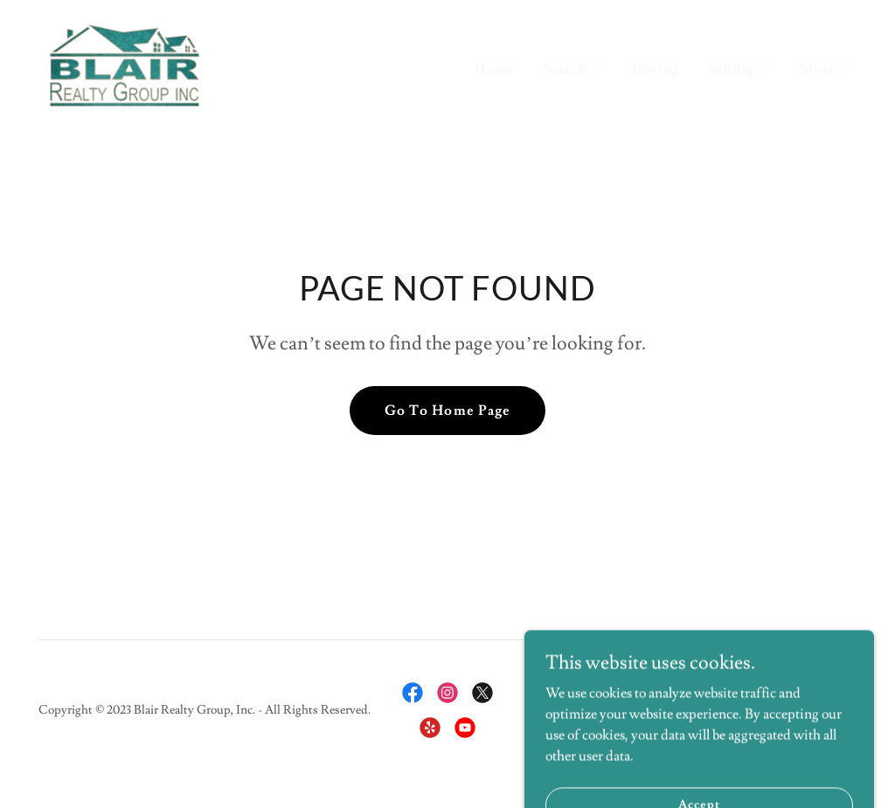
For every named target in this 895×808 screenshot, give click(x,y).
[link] (124, 63)
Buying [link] (656, 69)
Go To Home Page (447, 410)
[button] (573, 69)
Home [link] (494, 69)
